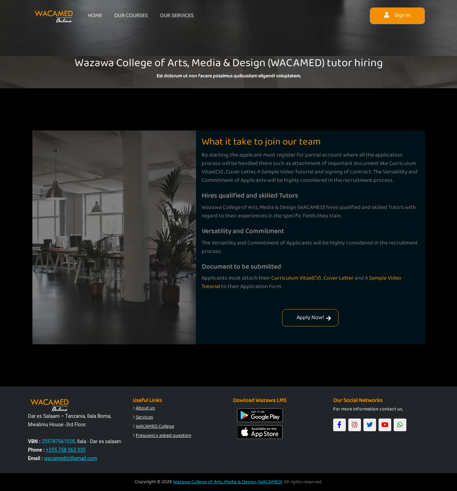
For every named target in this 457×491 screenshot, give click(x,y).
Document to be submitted (241, 266)
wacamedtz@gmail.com (70, 458)
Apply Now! (314, 317)
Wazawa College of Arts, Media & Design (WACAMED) (227, 482)
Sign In (397, 15)
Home (95, 16)
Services (144, 417)
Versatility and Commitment (243, 231)
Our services (177, 16)
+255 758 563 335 (66, 450)
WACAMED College (155, 426)
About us (145, 408)
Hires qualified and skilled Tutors (250, 195)
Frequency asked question (163, 435)
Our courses (131, 16)
